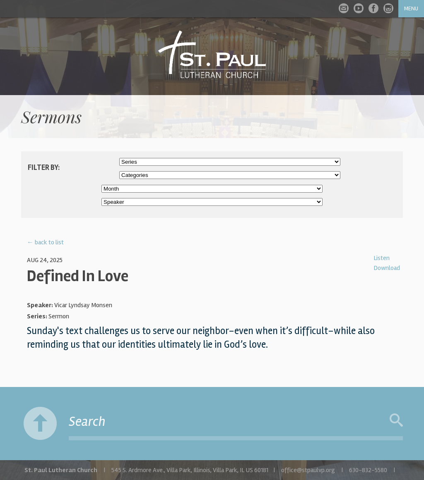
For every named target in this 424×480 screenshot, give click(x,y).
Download (386, 268)
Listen (381, 258)
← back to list (45, 242)
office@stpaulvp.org (308, 470)
